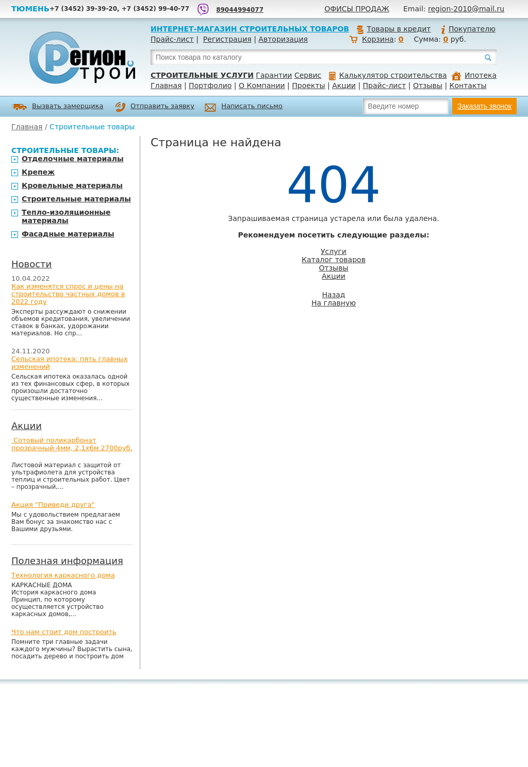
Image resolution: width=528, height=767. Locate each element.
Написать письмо (244, 107)
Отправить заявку (154, 107)
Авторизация (283, 39)
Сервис (307, 75)
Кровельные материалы (72, 185)
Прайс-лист (172, 39)
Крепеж (38, 172)
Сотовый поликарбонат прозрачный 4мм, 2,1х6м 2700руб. (72, 444)
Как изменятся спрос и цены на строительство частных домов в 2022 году (68, 293)
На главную (333, 303)
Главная (166, 85)
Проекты (308, 85)
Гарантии (274, 75)
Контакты (468, 85)
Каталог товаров (334, 259)
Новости (31, 264)
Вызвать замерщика (57, 107)
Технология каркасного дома (63, 575)
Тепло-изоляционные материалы (66, 216)
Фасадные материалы (68, 234)
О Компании (262, 85)
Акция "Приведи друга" (52, 504)
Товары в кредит (393, 29)
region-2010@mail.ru (466, 9)
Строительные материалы (76, 199)
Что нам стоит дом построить (64, 632)
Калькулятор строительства (388, 75)
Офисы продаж (356, 9)
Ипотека (474, 75)
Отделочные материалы (73, 159)
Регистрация (227, 39)
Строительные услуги (202, 75)
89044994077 (239, 9)
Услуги (333, 251)
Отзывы (427, 85)
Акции (344, 85)
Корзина (378, 39)
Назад (333, 295)
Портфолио (210, 85)
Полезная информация (67, 560)
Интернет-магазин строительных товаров (250, 29)
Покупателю (468, 29)
